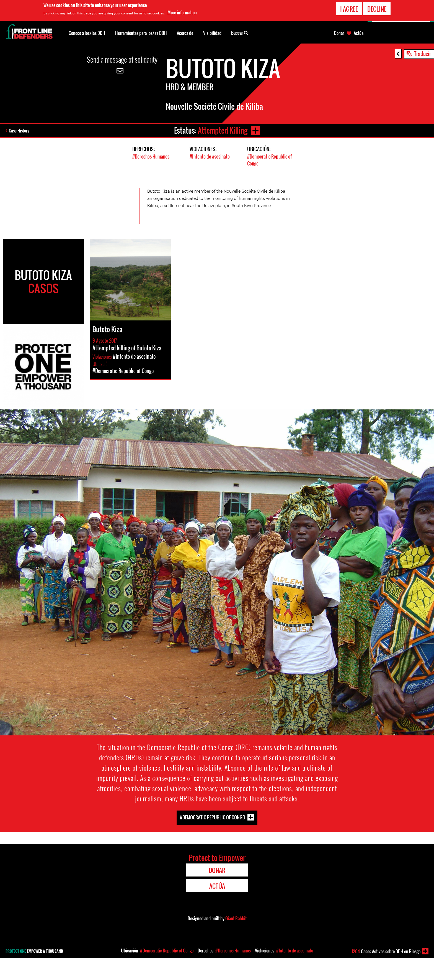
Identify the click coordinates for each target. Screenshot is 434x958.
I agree (349, 7)
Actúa (358, 33)
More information (182, 10)
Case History (19, 131)
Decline (376, 7)
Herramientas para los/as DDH (141, 33)
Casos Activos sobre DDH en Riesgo (386, 951)
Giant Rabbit (236, 918)
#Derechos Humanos (150, 156)
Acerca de (185, 33)
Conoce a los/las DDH (87, 33)
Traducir (422, 53)
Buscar (239, 32)
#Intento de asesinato (210, 156)
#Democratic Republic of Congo (212, 817)
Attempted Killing (222, 130)
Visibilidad (212, 33)
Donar (339, 33)
